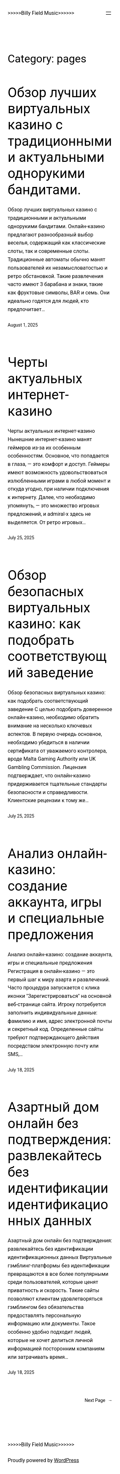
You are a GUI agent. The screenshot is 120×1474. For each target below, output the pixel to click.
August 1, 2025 (23, 325)
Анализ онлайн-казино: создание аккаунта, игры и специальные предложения (57, 894)
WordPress (66, 1460)
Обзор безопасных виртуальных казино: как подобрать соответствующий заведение (57, 623)
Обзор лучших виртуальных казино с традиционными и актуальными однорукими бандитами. (60, 141)
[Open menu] (108, 13)
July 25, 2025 (21, 537)
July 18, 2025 (21, 1069)
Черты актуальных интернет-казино (45, 386)
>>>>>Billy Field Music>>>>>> (41, 13)
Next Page (98, 1400)
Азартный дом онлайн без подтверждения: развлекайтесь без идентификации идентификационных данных (59, 1163)
